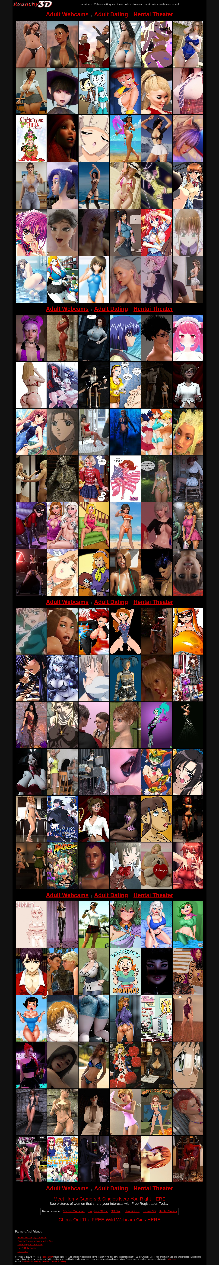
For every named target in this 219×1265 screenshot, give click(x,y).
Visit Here (172, 1259)
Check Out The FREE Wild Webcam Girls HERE (109, 1219)
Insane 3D (149, 1211)
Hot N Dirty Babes (27, 1248)
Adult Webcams (67, 14)
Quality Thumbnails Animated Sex (35, 1241)
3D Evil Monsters (74, 1211)
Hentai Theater (153, 14)
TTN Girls (23, 1251)
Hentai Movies (168, 1211)
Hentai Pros (132, 1211)
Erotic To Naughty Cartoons (32, 1237)
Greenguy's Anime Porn (30, 1244)
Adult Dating (111, 14)
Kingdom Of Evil (98, 1211)
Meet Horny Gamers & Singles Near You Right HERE (109, 1198)
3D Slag (116, 1211)
